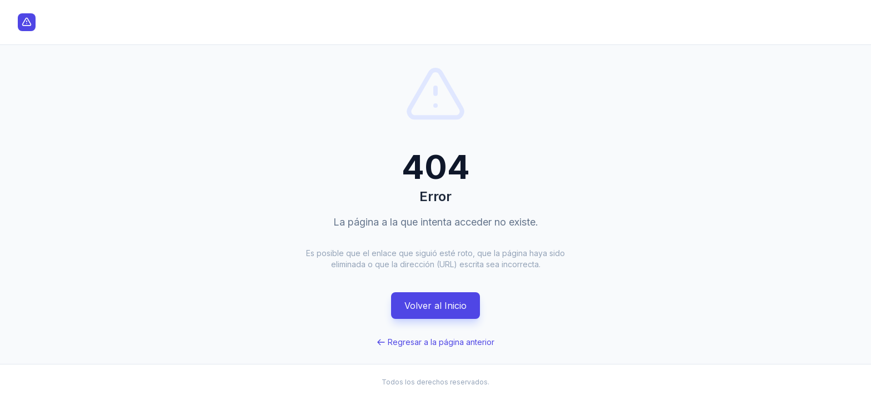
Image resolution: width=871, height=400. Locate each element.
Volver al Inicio (435, 305)
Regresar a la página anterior (435, 342)
